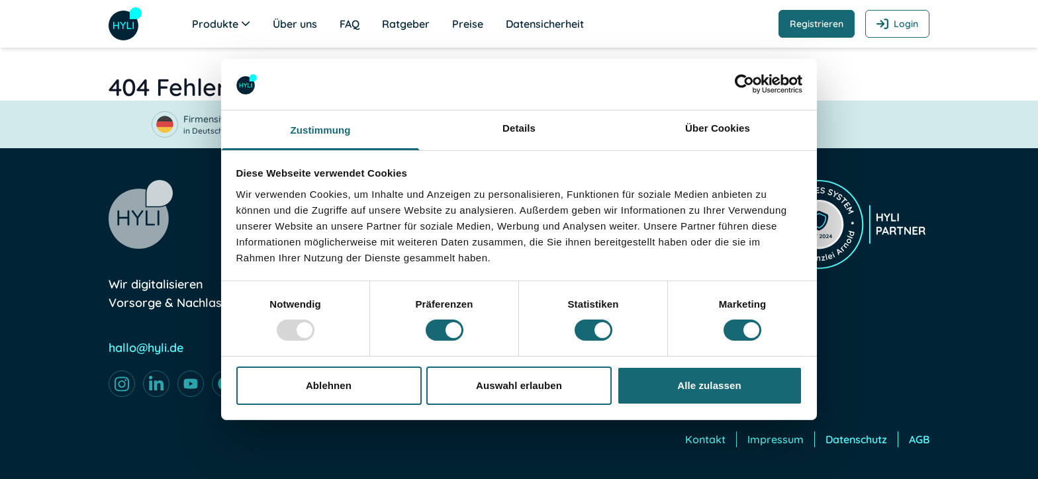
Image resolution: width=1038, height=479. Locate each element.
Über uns (295, 23)
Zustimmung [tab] (321, 130)
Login (897, 24)
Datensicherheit (545, 23)
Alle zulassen (709, 385)
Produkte (221, 23)
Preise (467, 23)
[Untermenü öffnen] (245, 23)
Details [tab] (519, 128)
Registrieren (816, 24)
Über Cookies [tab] (717, 128)
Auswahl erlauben (519, 385)
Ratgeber (406, 23)
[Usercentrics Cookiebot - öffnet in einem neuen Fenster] (744, 84)
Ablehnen (329, 385)
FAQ (349, 23)
